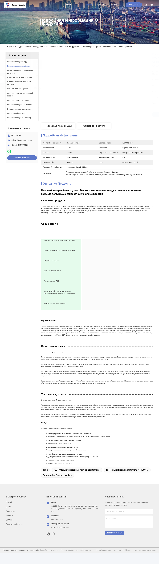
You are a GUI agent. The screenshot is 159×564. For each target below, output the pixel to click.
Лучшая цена (120, 114)
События (101, 5)
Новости (9, 522)
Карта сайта (34, 557)
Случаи (9, 527)
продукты (89, 5)
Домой (68, 5)
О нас (77, 5)
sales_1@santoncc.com (21, 140)
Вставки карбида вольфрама (37, 47)
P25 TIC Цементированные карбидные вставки (76, 477)
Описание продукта (94, 126)
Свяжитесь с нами (115, 5)
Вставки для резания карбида (57, 482)
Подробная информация (58, 126)
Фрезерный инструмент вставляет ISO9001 (127, 477)
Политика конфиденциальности (15, 557)
